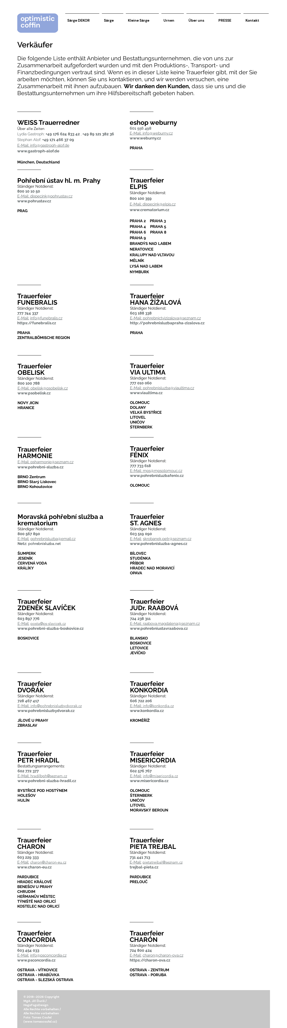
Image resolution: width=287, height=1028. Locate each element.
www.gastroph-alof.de (38, 151)
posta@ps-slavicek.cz (48, 623)
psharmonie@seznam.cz (51, 462)
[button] (22, 15)
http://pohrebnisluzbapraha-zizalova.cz (167, 323)
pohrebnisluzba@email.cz (53, 538)
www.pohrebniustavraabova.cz (159, 628)
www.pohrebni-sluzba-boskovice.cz (51, 628)
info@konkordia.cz (158, 705)
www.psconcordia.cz (36, 960)
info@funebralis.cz (46, 318)
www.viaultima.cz (146, 393)
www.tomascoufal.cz (40, 1021)
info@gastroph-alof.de (49, 145)
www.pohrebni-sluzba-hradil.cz (47, 780)
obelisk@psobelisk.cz (49, 388)
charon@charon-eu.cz (48, 862)
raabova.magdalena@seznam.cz (171, 623)
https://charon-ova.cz (150, 960)
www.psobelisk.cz (34, 393)
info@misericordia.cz (160, 775)
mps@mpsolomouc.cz (162, 470)
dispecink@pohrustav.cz (51, 196)
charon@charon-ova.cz (163, 955)
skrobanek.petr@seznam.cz (167, 538)
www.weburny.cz (145, 138)
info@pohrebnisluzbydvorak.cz (56, 705)
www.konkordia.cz (147, 710)
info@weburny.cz (158, 133)
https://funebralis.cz (36, 323)
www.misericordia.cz (149, 780)
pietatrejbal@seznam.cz (163, 862)
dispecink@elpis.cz (159, 204)
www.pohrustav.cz (34, 201)
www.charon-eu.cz (34, 867)
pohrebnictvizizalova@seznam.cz (172, 318)
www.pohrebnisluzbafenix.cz (157, 475)
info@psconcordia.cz (48, 955)
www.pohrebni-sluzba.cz (40, 467)
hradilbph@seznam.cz (48, 775)
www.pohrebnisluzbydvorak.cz (46, 710)
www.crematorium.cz (149, 210)
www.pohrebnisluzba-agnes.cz (158, 543)
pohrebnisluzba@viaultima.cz (168, 388)
